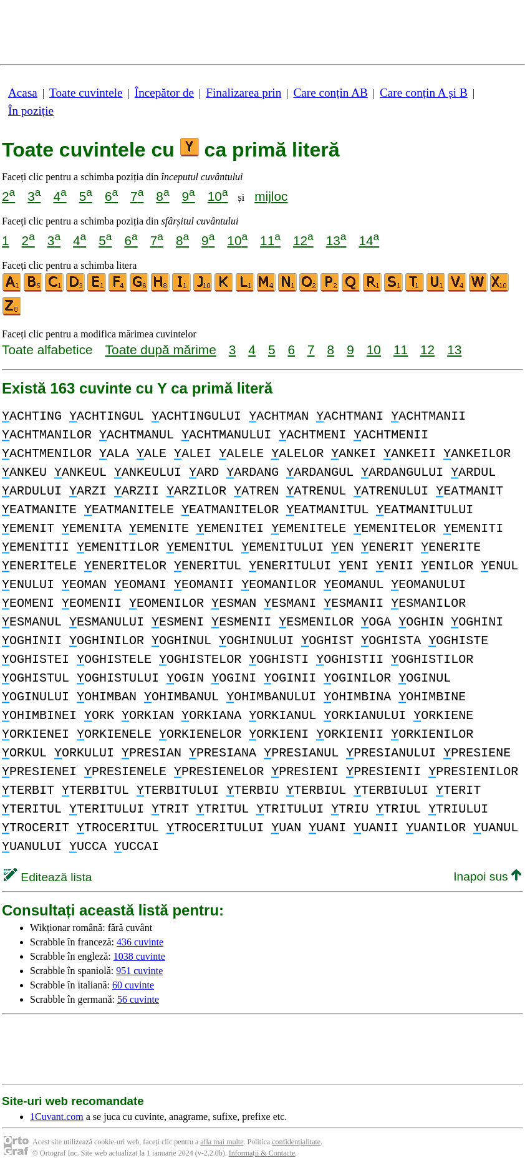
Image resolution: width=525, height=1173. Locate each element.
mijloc (270, 196)
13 (336, 240)
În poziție (31, 110)
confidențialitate (296, 1141)
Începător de (164, 92)
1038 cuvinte (139, 956)
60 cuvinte (133, 985)
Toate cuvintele (85, 92)
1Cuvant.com (57, 1116)
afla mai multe (221, 1141)
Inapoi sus (487, 876)
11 (270, 240)
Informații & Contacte (262, 1153)
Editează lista (48, 877)
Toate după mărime (160, 349)
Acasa (22, 92)
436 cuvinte (140, 942)
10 (218, 196)
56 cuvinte (138, 999)
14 (369, 240)
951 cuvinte (139, 970)
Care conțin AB (330, 92)
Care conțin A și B (424, 92)
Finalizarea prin (243, 92)
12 (303, 240)
